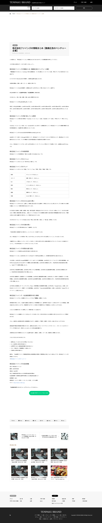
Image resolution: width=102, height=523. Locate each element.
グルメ (75, 2)
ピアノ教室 (37, 515)
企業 (91, 2)
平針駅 (73, 501)
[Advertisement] (51, 29)
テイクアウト (62, 517)
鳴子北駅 (54, 501)
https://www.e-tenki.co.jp (19, 382)
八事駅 (63, 501)
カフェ (36, 517)
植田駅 (53, 499)
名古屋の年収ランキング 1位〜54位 (39, 393)
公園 (31, 499)
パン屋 (42, 515)
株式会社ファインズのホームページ (18, 359)
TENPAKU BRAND (51, 511)
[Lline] (34, 421)
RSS (10, 515)
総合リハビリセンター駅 (57, 503)
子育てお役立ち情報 (14, 501)
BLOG (15, 45)
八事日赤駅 (84, 501)
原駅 (73, 499)
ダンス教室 (52, 515)
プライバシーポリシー (58, 519)
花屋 (21, 501)
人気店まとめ (45, 519)
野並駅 (83, 499)
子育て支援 (83, 2)
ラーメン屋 (58, 515)
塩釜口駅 (64, 499)
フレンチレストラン (47, 517)
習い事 (21, 499)
